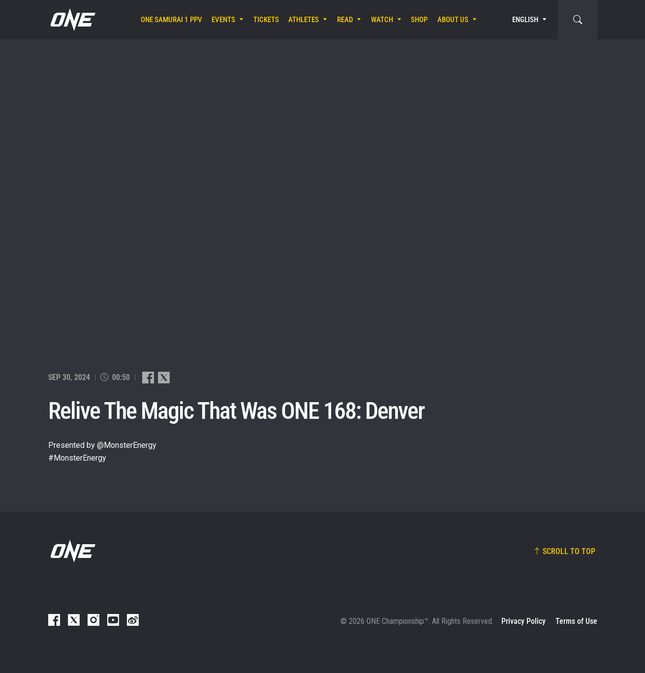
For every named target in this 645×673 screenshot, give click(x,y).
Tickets (266, 19)
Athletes (303, 19)
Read (345, 19)
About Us (452, 19)
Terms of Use (576, 621)
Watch (382, 19)
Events (223, 19)
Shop (419, 19)
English (525, 19)
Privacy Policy (523, 621)
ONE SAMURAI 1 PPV (171, 19)
